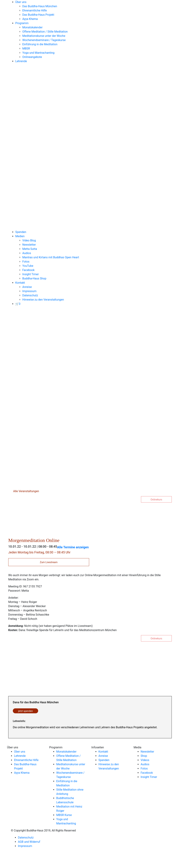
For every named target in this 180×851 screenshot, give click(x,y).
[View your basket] (17, 304)
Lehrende (21, 61)
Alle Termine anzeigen (73, 547)
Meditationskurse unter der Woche (43, 36)
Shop (144, 756)
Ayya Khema (30, 19)
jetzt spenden (25, 711)
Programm (21, 23)
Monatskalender (32, 27)
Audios (26, 253)
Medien (20, 236)
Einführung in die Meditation (39, 44)
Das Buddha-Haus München (39, 6)
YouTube (27, 265)
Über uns (20, 2)
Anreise (27, 287)
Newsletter (29, 244)
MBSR (26, 48)
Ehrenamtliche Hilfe (34, 10)
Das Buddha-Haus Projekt (38, 14)
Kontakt (20, 282)
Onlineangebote (32, 57)
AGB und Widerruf (29, 841)
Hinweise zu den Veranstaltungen (43, 299)
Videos (145, 760)
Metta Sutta (29, 249)
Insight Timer (30, 274)
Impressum (29, 291)
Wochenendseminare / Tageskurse (44, 40)
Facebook (28, 270)
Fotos (25, 261)
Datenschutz (30, 295)
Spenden (20, 232)
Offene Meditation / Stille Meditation (45, 31)
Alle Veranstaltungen (25, 491)
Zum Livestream (49, 562)
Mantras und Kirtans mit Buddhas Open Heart (50, 257)
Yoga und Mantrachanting (38, 52)
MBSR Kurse (64, 815)
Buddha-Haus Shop (34, 278)
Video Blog (29, 240)
